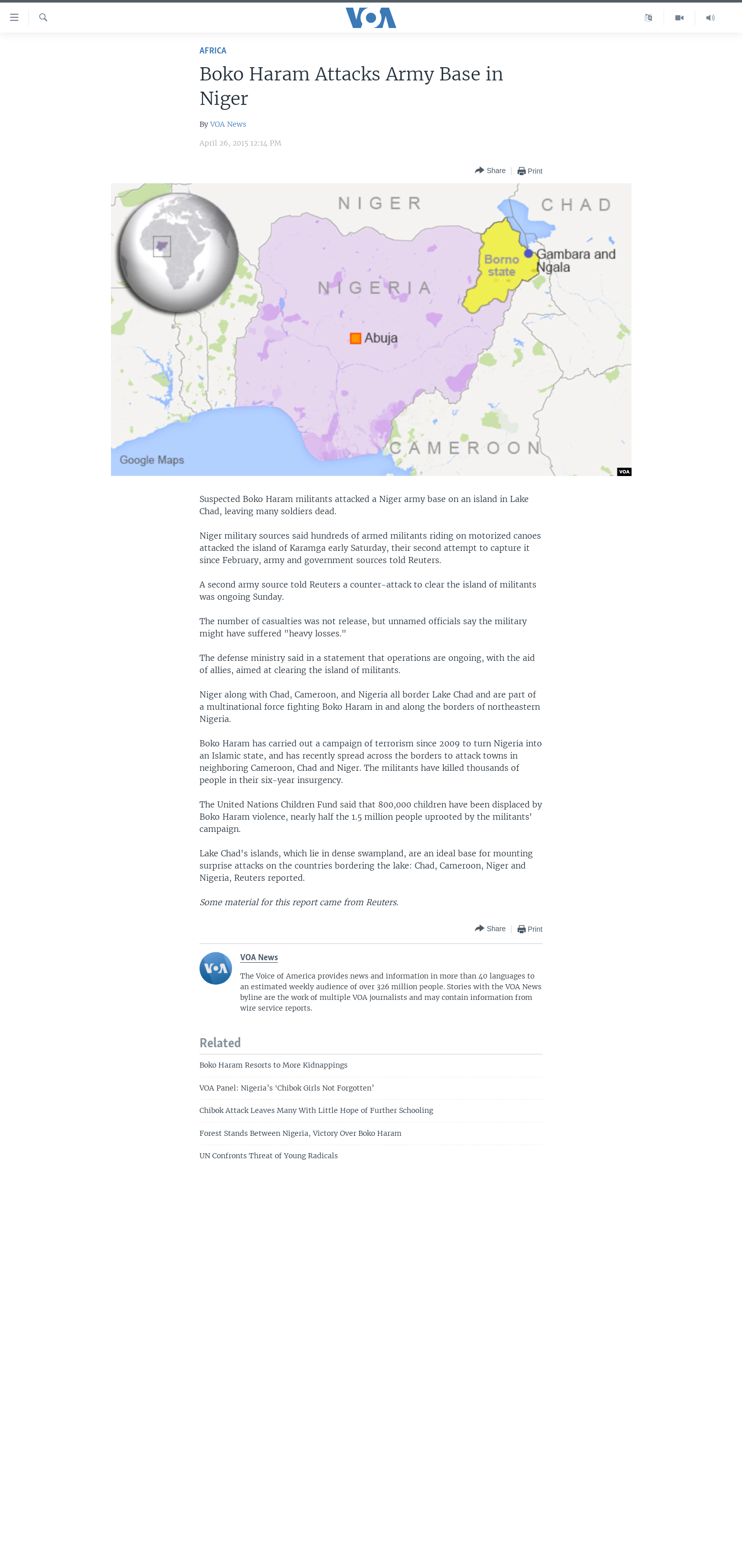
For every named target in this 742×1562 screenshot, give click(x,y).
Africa (212, 51)
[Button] (490, 170)
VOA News (228, 124)
